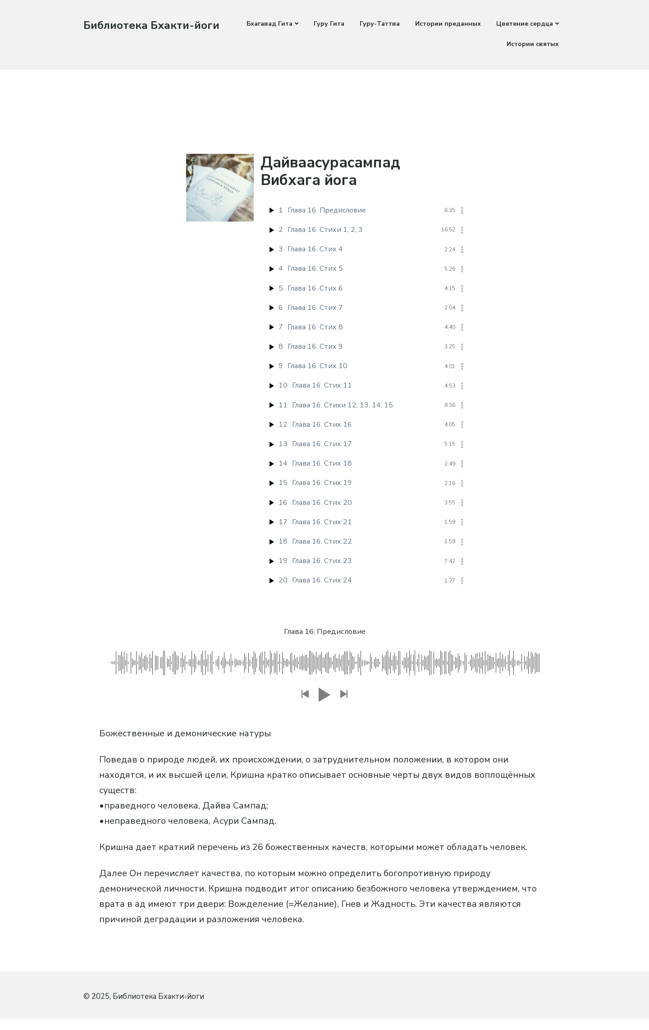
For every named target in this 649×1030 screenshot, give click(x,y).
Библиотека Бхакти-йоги (155, 25)
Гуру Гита (329, 23)
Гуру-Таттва (380, 23)
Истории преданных (448, 23)
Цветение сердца (524, 23)
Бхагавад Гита (270, 23)
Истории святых (533, 44)
